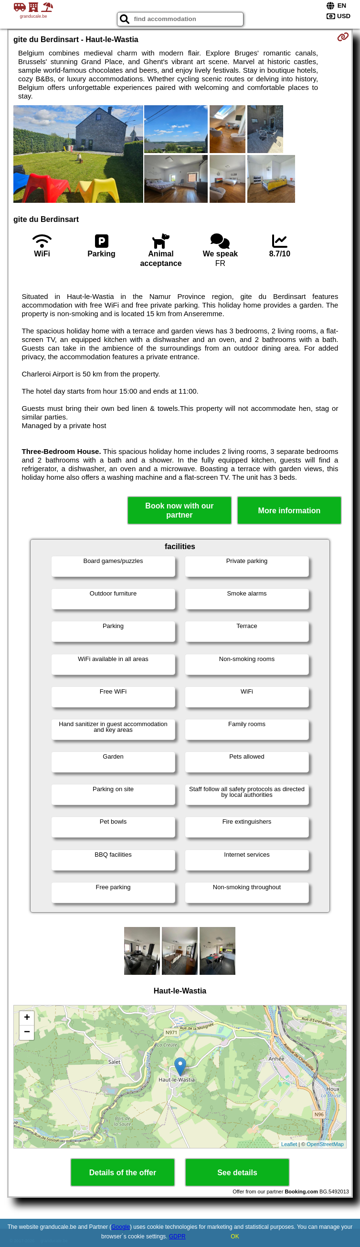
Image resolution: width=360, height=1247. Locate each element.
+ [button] (27, 1018)
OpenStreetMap (325, 1144)
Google (120, 1227)
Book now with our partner (179, 510)
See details (237, 1173)
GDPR (177, 1236)
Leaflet (289, 1144)
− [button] (27, 1033)
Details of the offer (122, 1173)
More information (289, 511)
